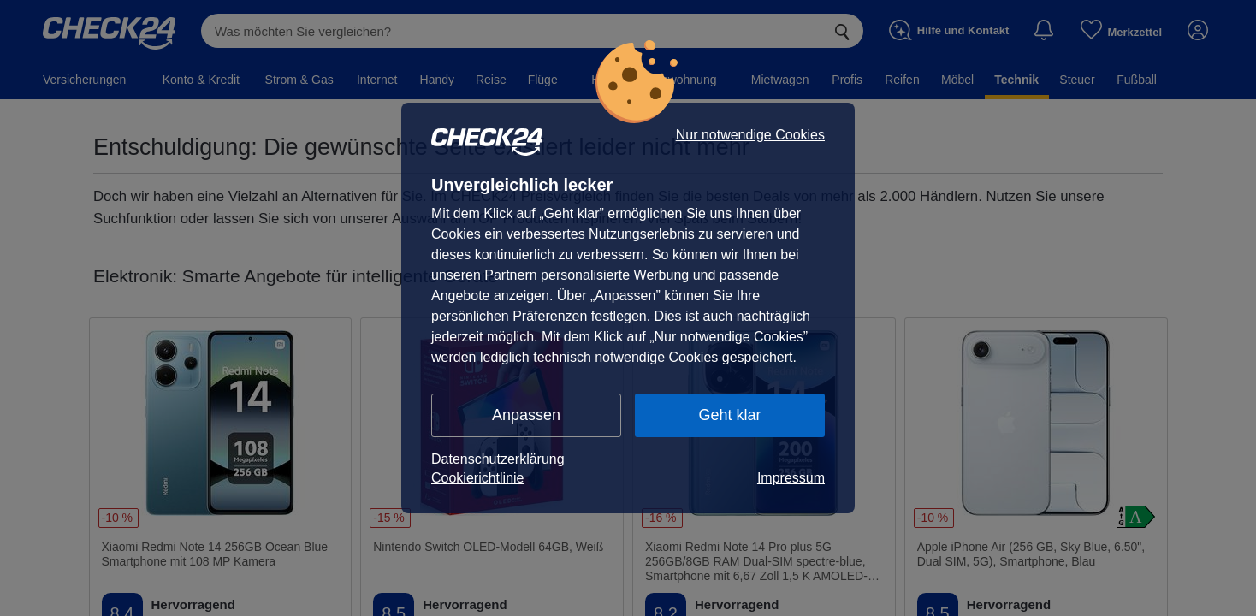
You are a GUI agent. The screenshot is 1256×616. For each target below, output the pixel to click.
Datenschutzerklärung (498, 459)
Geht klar (729, 415)
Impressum (791, 478)
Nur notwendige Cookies (750, 135)
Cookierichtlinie (477, 478)
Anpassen (526, 415)
